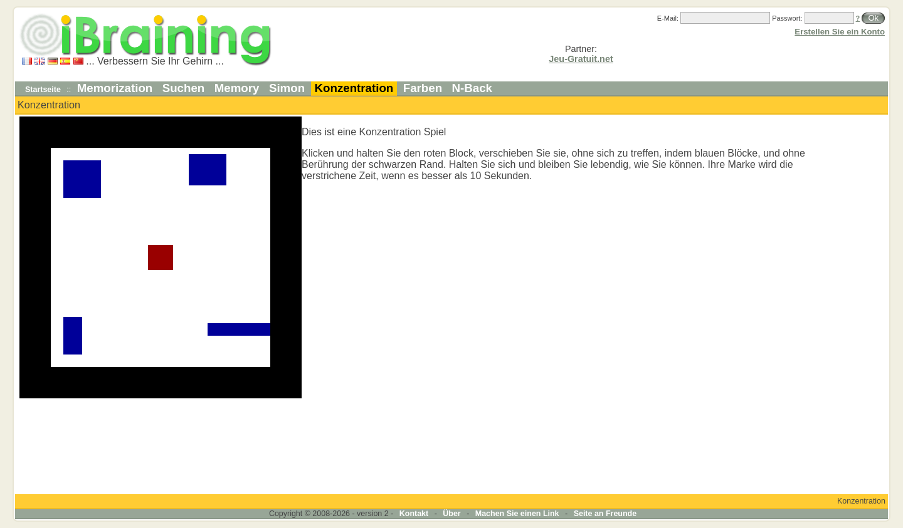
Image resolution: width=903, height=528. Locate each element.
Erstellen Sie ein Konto (840, 31)
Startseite (43, 89)
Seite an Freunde (605, 513)
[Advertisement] (848, 304)
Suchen (183, 88)
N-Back (472, 88)
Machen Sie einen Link (517, 513)
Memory (237, 88)
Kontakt (413, 513)
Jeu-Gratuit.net (581, 59)
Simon (287, 88)
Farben (422, 88)
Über (451, 513)
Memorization (115, 88)
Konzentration (354, 88)
